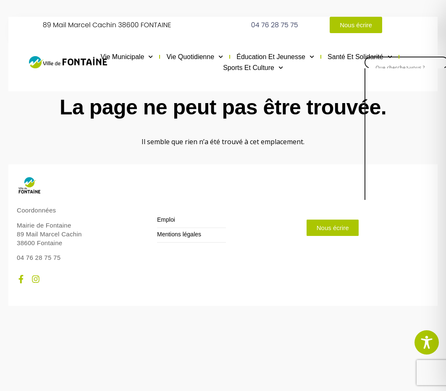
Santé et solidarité (360, 57)
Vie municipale (127, 57)
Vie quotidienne (194, 57)
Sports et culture (253, 67)
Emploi (166, 220)
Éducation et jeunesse (275, 57)
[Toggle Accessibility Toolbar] (427, 342)
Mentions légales (179, 234)
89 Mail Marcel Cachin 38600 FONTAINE (107, 25)
